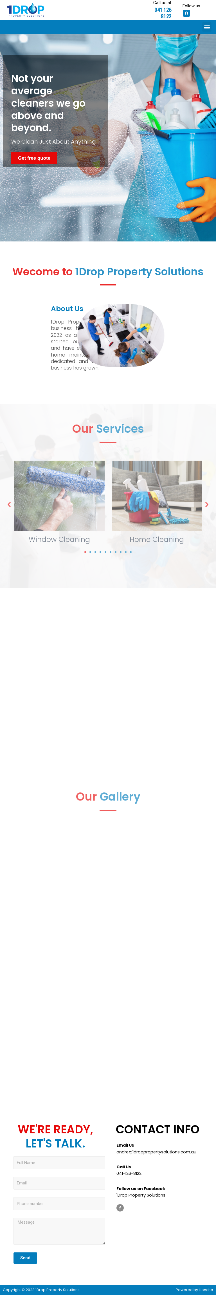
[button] (207, 27)
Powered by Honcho (194, 1289)
